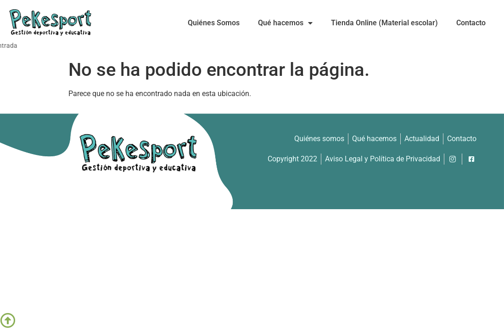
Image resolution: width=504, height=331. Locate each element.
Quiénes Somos (214, 22)
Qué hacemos (285, 23)
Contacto (471, 22)
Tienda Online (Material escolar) (384, 22)
